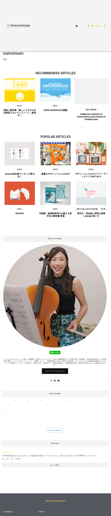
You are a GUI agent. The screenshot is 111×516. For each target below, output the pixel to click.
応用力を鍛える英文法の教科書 (87, 209)
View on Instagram (55, 430)
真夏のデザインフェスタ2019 (55, 174)
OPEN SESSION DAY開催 (55, 110)
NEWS (19, 106)
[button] (76, 26)
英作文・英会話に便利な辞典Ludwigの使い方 (91, 214)
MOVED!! (20, 213)
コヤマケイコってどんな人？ (55, 371)
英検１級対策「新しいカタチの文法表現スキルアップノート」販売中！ (19, 113)
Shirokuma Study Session (55, 501)
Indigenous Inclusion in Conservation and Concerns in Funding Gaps (91, 117)
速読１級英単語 (91, 109)
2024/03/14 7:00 (8, 452)
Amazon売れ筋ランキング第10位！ (20, 175)
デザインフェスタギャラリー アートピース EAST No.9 (91, 175)
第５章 (103, 209)
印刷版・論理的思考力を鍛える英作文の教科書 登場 (55, 214)
